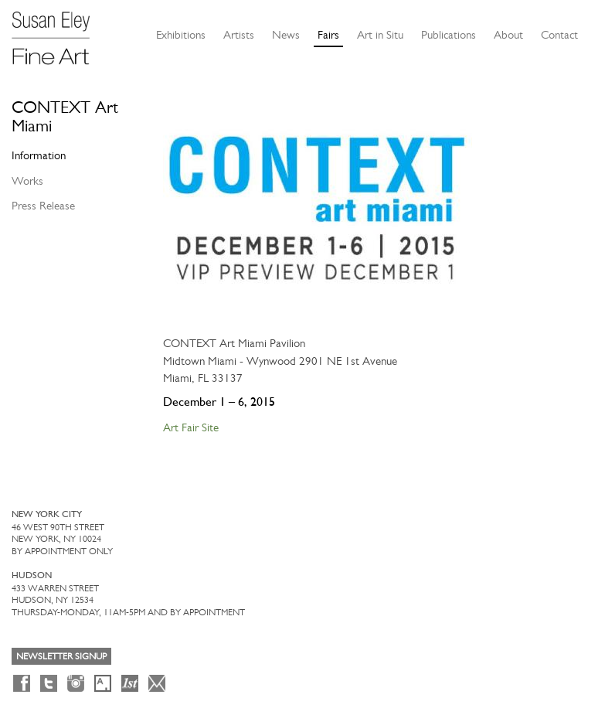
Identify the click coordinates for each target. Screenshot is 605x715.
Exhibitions (181, 35)
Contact (559, 35)
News (286, 35)
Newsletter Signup (61, 656)
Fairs (328, 35)
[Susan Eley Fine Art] (58, 32)
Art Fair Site (191, 427)
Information (39, 155)
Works (27, 181)
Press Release (43, 206)
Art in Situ (380, 35)
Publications (448, 35)
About (508, 35)
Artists (238, 35)
